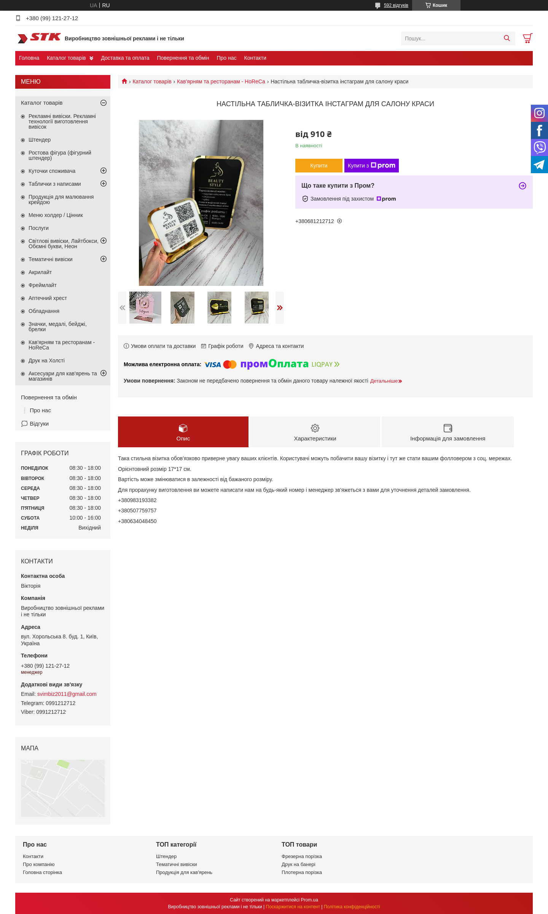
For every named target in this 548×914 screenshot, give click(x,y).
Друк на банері (298, 864)
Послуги (39, 228)
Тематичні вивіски (51, 259)
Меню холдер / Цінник (56, 215)
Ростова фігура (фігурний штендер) (60, 155)
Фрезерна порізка (302, 856)
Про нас (226, 58)
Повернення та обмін (183, 58)
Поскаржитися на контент (293, 906)
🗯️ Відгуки (35, 423)
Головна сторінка (42, 872)
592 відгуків (396, 5)
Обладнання (44, 311)
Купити (319, 166)
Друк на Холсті (47, 360)
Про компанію (39, 864)
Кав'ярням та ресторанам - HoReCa (221, 81)
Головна (29, 58)
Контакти (255, 58)
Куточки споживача (52, 171)
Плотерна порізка (302, 872)
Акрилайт (40, 272)
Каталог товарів (66, 58)
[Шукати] (506, 38)
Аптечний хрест (48, 298)
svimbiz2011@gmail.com (67, 694)
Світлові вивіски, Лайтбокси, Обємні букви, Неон (64, 243)
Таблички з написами (55, 184)
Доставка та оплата (125, 58)
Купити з (371, 165)
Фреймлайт (43, 285)
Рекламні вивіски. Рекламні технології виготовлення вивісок (62, 121)
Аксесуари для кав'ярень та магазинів (63, 376)
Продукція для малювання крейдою (61, 199)
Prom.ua (309, 900)
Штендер (40, 140)
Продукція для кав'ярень (184, 872)
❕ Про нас (36, 410)
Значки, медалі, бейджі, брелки (58, 326)
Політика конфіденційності (352, 906)
